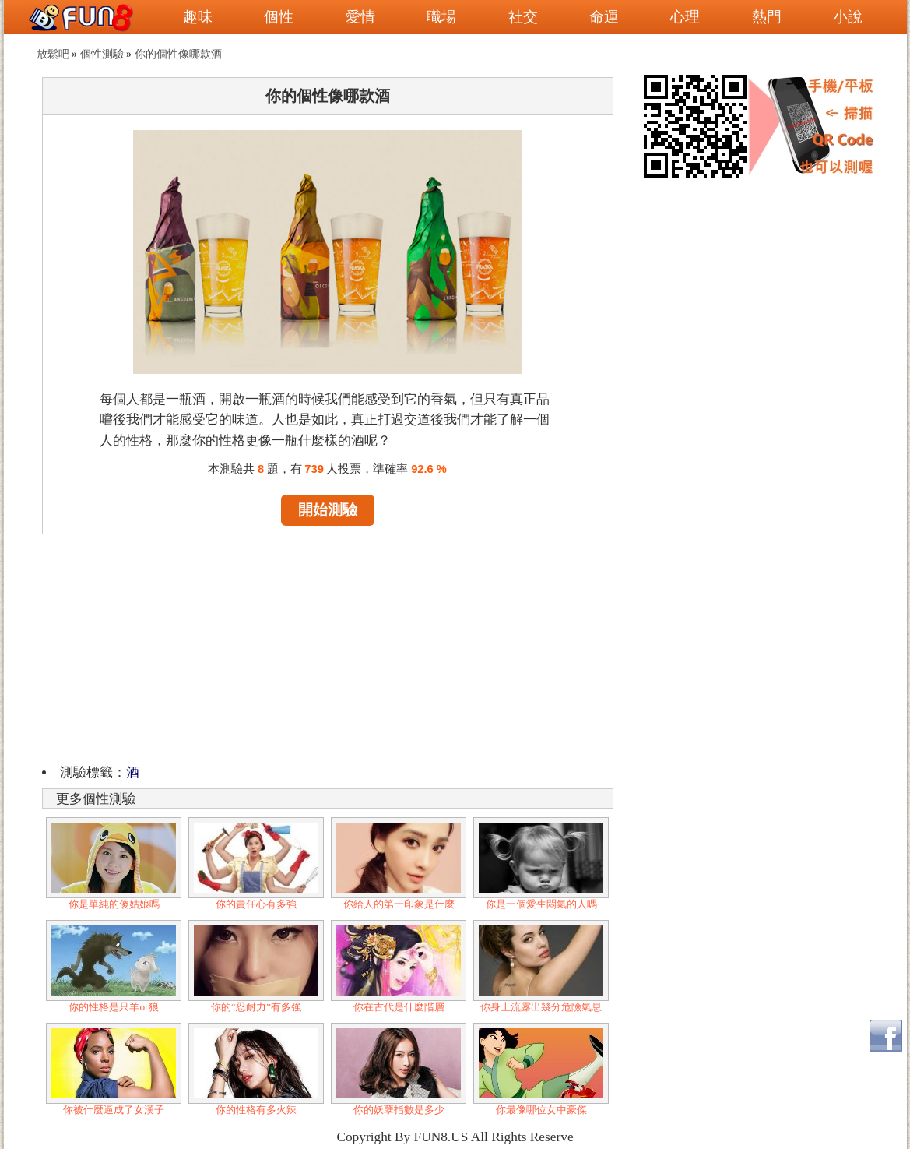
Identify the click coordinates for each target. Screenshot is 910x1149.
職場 (441, 17)
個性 (278, 17)
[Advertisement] (327, 646)
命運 (604, 17)
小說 (848, 17)
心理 (685, 17)
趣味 (198, 17)
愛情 (360, 17)
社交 (523, 17)
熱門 (767, 17)
